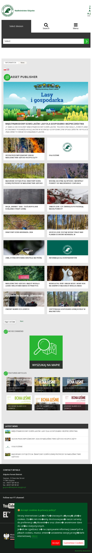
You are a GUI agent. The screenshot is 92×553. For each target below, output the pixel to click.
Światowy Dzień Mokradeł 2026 (19, 232)
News (22, 63)
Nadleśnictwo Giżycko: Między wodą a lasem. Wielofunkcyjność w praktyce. (22, 284)
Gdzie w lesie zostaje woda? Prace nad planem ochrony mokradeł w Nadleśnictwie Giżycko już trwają (66, 234)
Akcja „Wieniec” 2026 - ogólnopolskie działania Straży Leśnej (21, 208)
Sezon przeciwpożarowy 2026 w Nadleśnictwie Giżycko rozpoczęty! (21, 156)
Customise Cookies (73, 542)
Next (21, 321)
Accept (55, 542)
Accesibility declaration (82, 551)
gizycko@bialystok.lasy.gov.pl (14, 487)
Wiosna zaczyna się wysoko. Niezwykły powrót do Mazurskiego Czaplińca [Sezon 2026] (66, 183)
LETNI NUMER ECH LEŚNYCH (74, 388)
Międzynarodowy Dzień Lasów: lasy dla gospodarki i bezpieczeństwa (44, 123)
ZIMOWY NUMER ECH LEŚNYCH (17, 309)
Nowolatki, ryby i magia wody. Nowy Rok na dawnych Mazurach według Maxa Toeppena (67, 285)
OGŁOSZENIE (54, 155)
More (34, 535)
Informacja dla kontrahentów (63, 258)
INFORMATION (10, 63)
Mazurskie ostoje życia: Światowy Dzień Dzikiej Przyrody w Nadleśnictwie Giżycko (24, 182)
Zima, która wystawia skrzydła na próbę (23, 258)
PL (88, 14)
